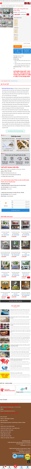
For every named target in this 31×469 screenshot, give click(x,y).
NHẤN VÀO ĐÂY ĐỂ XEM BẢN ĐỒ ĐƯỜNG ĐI (11, 174)
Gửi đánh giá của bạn (15, 210)
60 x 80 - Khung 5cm (16, 22)
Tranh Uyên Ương (14, 80)
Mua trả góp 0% (17, 51)
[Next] (11, 14)
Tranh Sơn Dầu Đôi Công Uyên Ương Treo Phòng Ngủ (15, 254)
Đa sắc (15, 38)
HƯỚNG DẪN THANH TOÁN (8, 176)
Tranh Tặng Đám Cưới (5, 80)
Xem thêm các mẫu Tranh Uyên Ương (15, 131)
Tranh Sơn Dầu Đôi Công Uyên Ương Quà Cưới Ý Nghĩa (5, 254)
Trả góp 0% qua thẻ (26, 51)
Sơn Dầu (16, 31)
